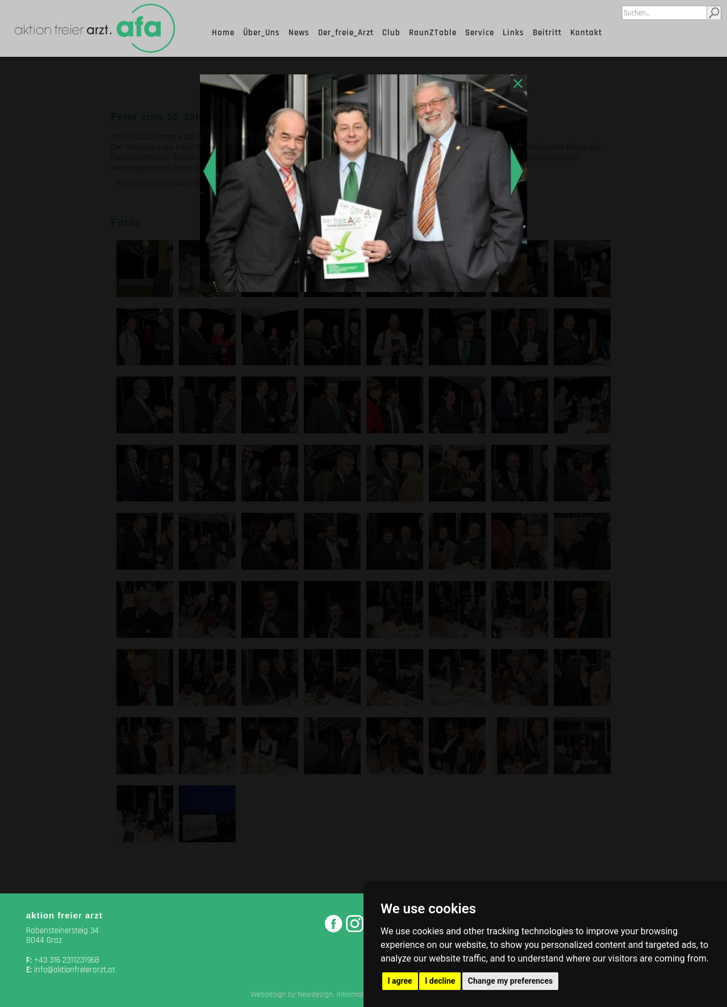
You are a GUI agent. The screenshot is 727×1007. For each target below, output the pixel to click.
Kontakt (586, 32)
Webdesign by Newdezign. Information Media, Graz (331, 994)
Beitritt (547, 32)
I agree (400, 980)
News (299, 32)
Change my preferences (510, 980)
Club (391, 32)
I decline (440, 980)
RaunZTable (433, 32)
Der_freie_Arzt (346, 32)
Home (223, 32)
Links (513, 32)
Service (479, 32)
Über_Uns (261, 32)
